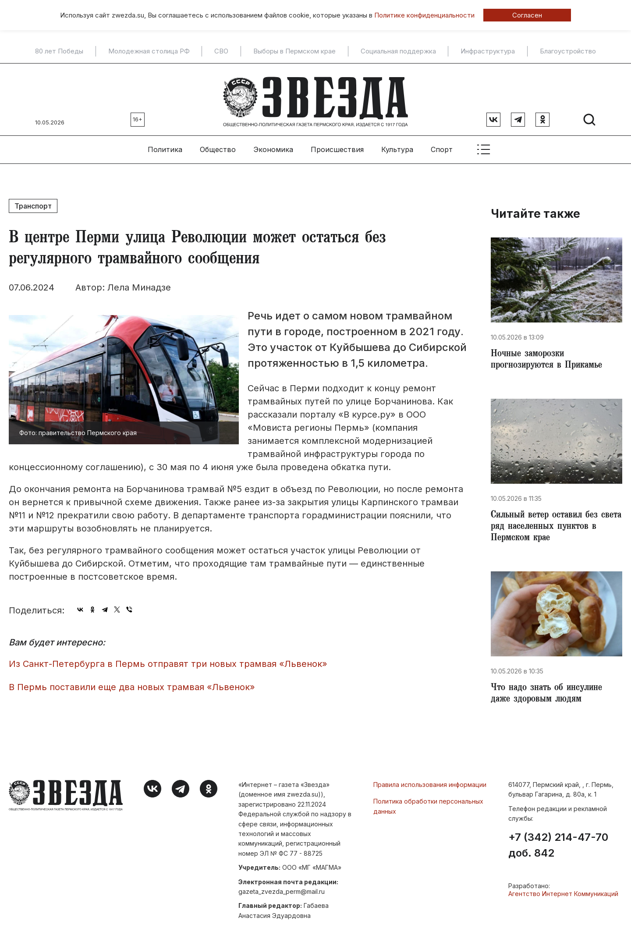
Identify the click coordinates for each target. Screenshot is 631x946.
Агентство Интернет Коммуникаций (563, 895)
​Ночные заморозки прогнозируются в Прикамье (550, 356)
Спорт (442, 145)
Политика (165, 145)
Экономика (273, 145)
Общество (218, 145)
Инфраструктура (488, 51)
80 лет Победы (59, 51)
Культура (397, 145)
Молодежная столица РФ (149, 51)
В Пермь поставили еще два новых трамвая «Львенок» (132, 682)
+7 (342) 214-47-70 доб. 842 (558, 847)
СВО (221, 51)
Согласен (527, 15)
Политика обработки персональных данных (428, 807)
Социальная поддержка (398, 51)
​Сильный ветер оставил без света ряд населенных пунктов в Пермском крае (554, 525)
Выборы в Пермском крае (294, 51)
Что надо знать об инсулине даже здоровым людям (549, 695)
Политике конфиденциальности (424, 15)
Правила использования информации (429, 786)
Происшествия (337, 145)
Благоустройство (568, 51)
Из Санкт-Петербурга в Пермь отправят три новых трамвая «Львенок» (168, 659)
